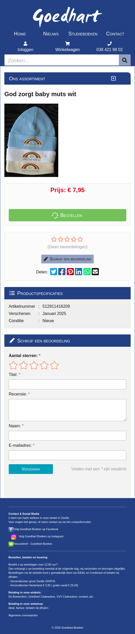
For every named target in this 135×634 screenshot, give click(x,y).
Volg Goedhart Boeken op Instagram (41, 536)
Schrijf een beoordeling (67, 259)
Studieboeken (83, 33)
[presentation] (41, 485)
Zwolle (65, 517)
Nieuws (51, 33)
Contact (115, 33)
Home (20, 33)
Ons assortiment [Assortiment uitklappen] (27, 78)
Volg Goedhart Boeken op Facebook (36, 529)
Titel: (13, 374)
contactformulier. (81, 521)
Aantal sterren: (23, 355)
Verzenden (31, 469)
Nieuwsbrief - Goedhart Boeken (33, 543)
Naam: (15, 426)
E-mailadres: (20, 445)
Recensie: (18, 394)
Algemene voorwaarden (23, 615)
